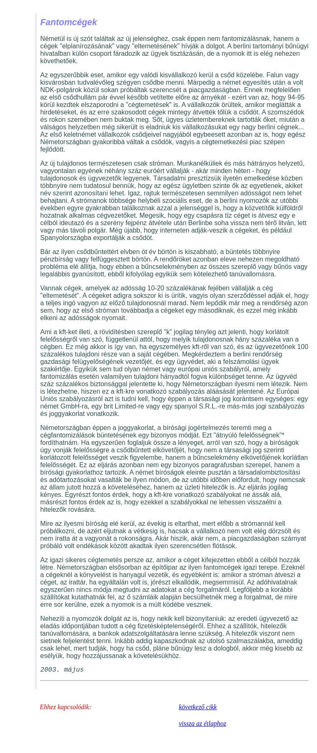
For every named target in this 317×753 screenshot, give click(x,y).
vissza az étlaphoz (202, 723)
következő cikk (198, 706)
